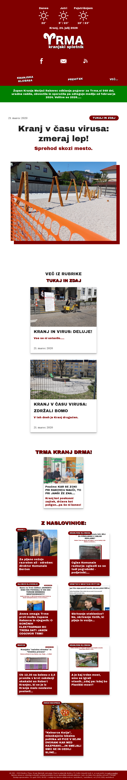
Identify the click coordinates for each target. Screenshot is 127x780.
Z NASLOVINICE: (63, 523)
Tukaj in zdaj (104, 117)
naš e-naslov (112, 773)
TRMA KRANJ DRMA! (63, 452)
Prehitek (75, 79)
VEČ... (114, 79)
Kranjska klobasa (25, 79)
